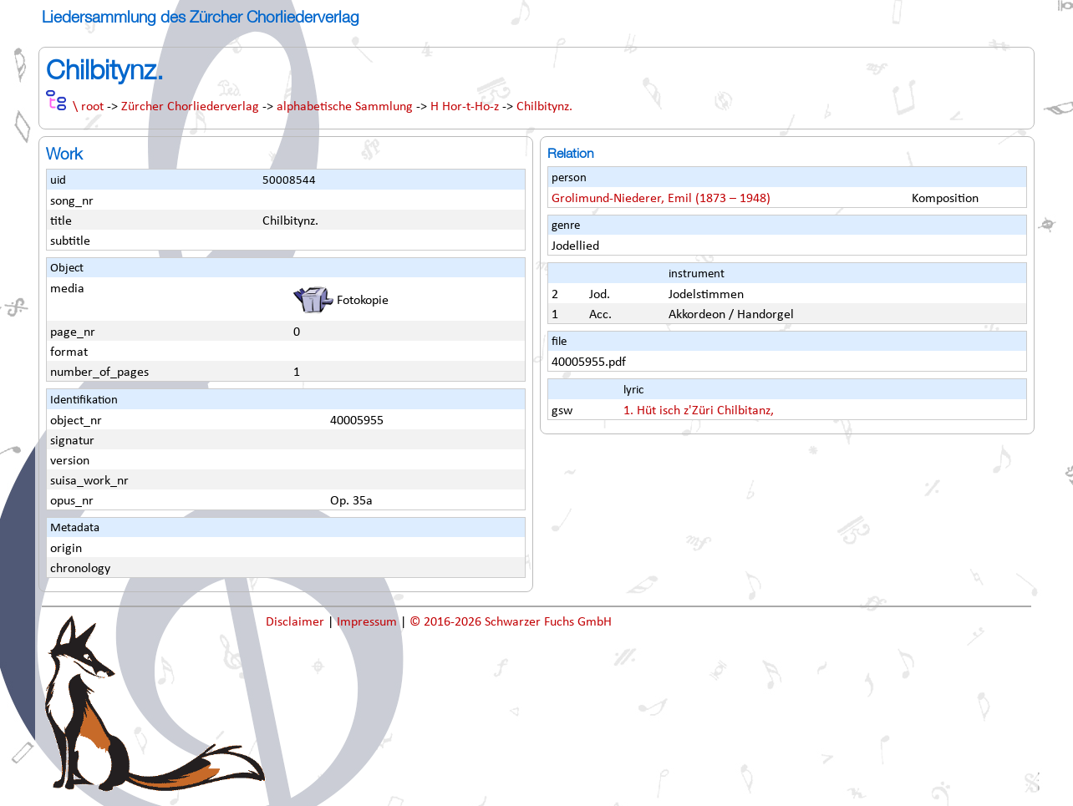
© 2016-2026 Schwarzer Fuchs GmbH (510, 622)
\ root (88, 107)
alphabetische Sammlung (345, 107)
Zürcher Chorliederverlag (190, 107)
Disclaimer (297, 622)
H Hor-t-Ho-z (464, 107)
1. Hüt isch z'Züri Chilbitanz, (698, 411)
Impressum (368, 622)
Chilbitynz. (544, 107)
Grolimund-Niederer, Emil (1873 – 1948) (661, 198)
